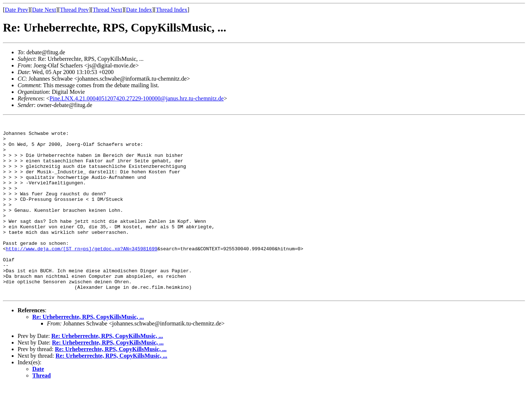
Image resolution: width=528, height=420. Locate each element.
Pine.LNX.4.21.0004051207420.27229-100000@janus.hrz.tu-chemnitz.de (137, 98)
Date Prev (16, 10)
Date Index (139, 10)
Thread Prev (74, 10)
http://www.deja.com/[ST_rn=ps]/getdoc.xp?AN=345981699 (81, 275)
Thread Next (107, 10)
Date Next (44, 10)
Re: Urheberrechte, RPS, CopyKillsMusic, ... (88, 352)
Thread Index (171, 10)
